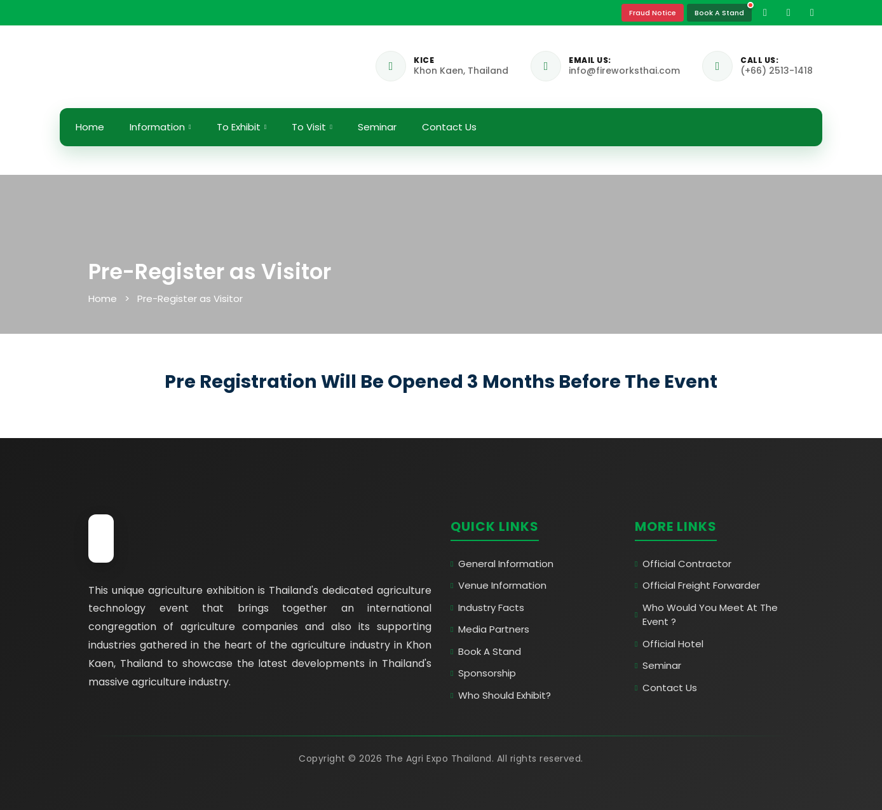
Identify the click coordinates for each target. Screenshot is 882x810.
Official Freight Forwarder (697, 585)
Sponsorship (483, 673)
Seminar (377, 127)
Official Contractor (683, 563)
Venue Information (498, 585)
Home (90, 127)
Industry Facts (487, 607)
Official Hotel (669, 643)
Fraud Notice (652, 13)
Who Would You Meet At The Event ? (706, 615)
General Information (502, 563)
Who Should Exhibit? (501, 695)
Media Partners (490, 629)
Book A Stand (719, 12)
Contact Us (449, 127)
